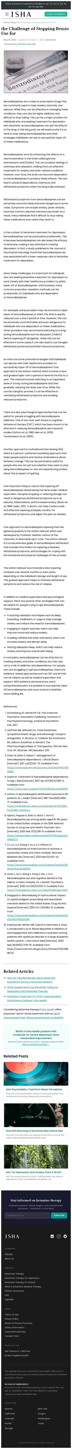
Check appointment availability (44, 1017)
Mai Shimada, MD (27, 44)
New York (42, 1408)
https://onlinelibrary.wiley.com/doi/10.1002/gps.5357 (37, 890)
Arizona (8, 1408)
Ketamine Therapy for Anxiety (20, 1282)
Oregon (42, 1413)
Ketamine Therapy (14, 1273)
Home (6, 22)
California (10, 1413)
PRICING (9, 1254)
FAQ (7, 1295)
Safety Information (14, 1327)
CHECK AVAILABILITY (56, 14)
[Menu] (7, 14)
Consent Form (12, 1336)
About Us (9, 1258)
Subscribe (59, 1215)
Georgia (9, 1428)
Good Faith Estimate (15, 1331)
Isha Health (47, 1009)
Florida (8, 1423)
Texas (41, 1423)
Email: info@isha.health (17, 1355)
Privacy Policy (12, 1318)
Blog (13, 22)
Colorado (9, 1418)
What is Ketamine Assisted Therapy (23, 1286)
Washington (44, 1418)
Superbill (9, 1299)
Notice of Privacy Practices (18, 1323)
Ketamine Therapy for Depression (22, 1278)
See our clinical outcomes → (36, 1044)
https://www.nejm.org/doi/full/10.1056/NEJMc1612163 (37, 789)
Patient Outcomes (14, 1290)
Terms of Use (11, 1314)
